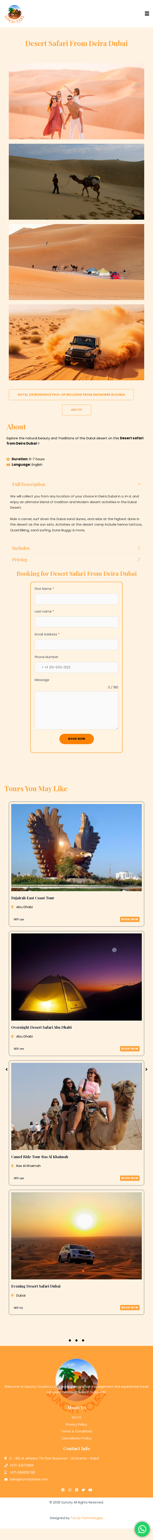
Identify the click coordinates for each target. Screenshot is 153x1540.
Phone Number (46, 657)
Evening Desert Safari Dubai (35, 1286)
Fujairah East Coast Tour (32, 897)
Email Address (47, 634)
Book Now (76, 739)
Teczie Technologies (87, 1518)
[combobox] (41, 667)
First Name (44, 589)
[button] (115, 13)
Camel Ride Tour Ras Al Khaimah (39, 1156)
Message (42, 680)
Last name (44, 611)
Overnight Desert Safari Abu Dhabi (41, 1027)
